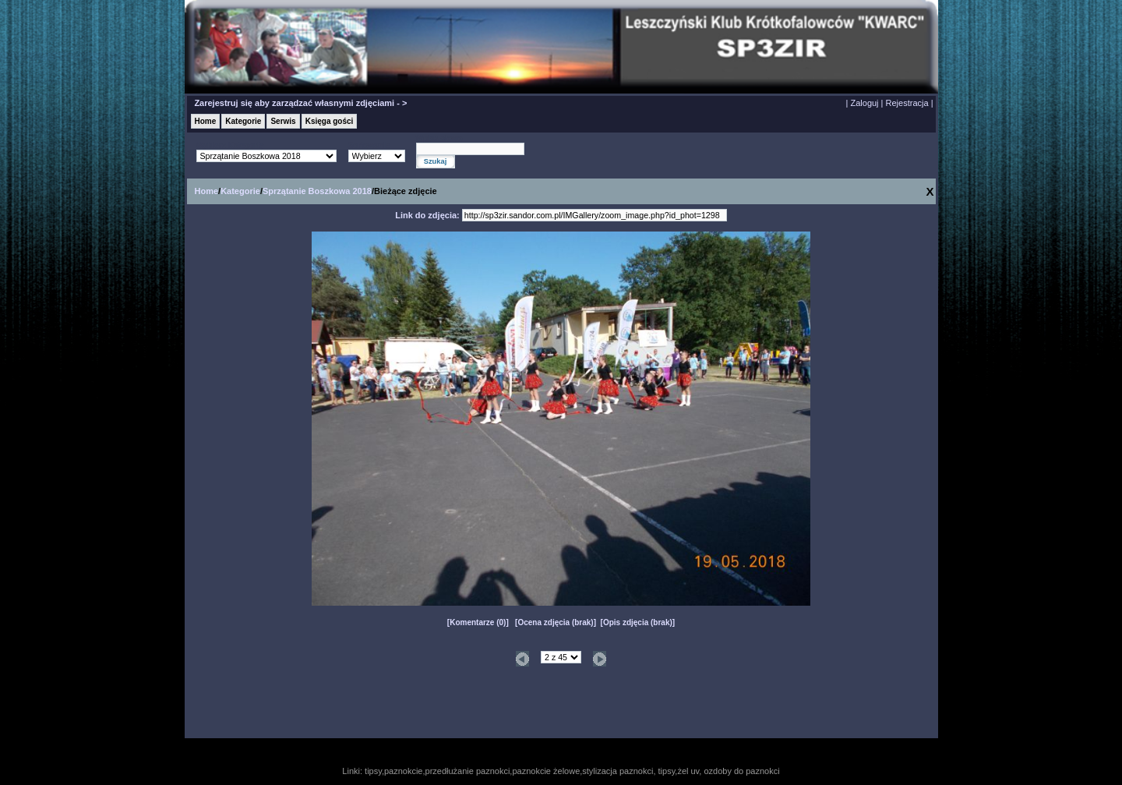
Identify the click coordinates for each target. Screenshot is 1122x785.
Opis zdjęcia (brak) (637, 622)
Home (206, 121)
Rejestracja (907, 103)
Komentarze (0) (478, 622)
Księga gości (329, 121)
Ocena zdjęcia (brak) (555, 622)
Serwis (282, 121)
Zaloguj (864, 103)
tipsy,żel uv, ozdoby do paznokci (719, 771)
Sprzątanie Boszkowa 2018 (317, 191)
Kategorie (243, 121)
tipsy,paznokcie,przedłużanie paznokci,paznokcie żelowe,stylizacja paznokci (509, 771)
